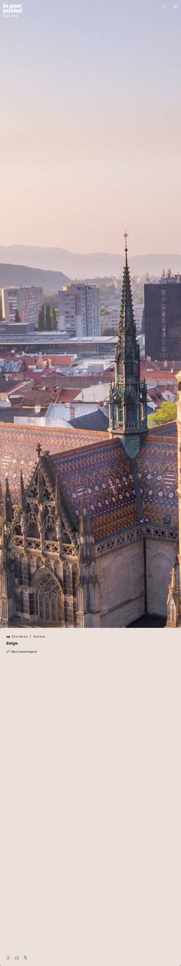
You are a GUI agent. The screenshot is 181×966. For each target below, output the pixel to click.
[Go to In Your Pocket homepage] (13, 10)
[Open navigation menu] (175, 6)
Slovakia (20, 636)
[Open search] (164, 6)
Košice (39, 636)
